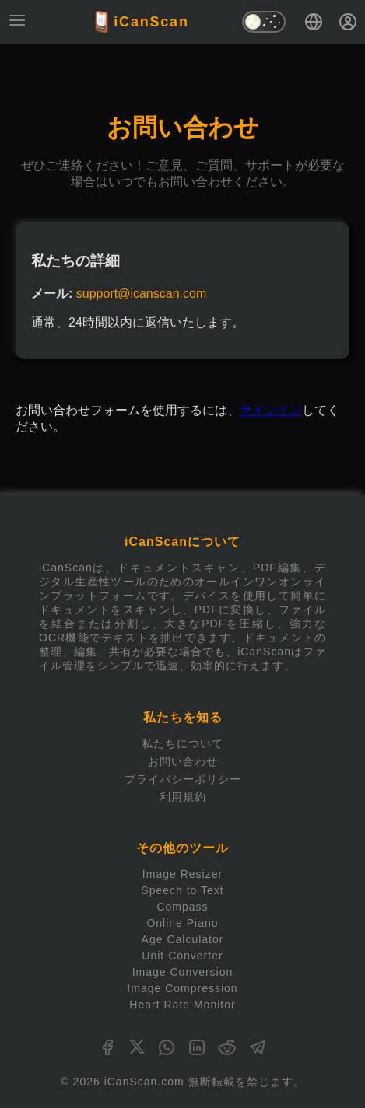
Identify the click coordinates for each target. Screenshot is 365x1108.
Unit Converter (182, 955)
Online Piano (182, 923)
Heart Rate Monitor (182, 1004)
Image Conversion (182, 972)
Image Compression (182, 988)
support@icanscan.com (141, 293)
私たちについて (182, 743)
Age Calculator (183, 939)
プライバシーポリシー (183, 779)
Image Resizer (182, 874)
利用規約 (183, 797)
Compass (182, 906)
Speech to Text (182, 890)
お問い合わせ (183, 761)
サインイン (271, 410)
